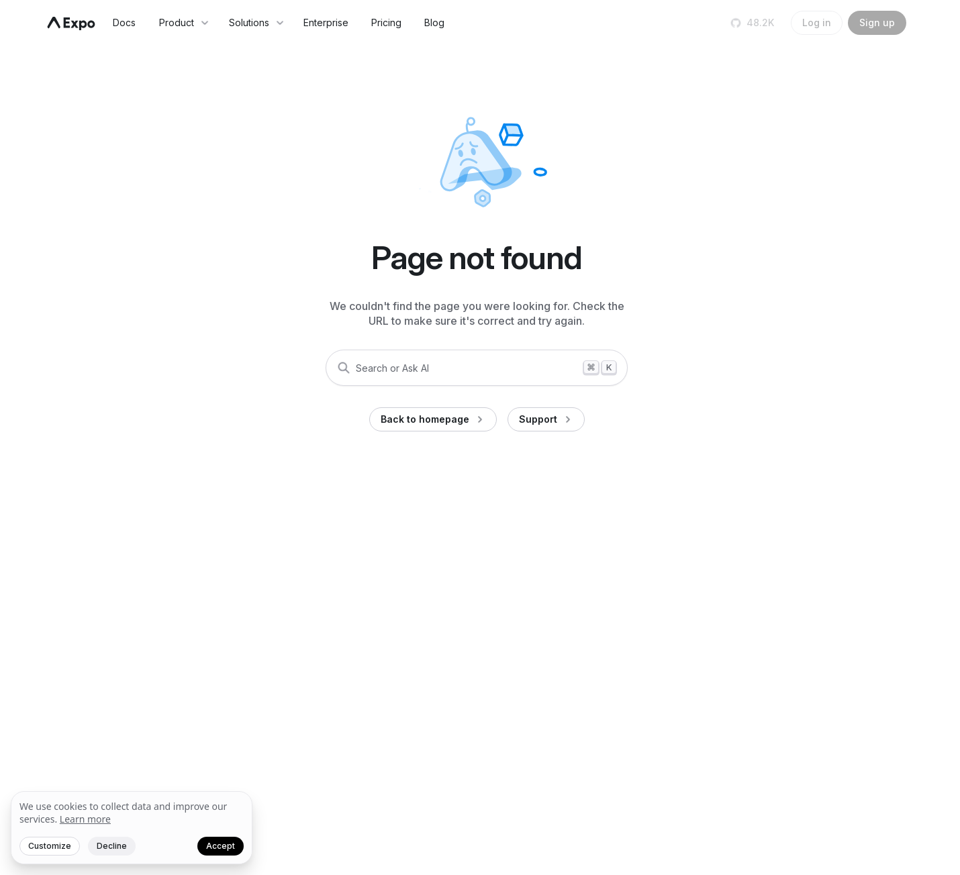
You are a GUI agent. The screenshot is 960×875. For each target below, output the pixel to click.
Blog (434, 22)
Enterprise (325, 22)
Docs (124, 22)
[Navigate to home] (71, 23)
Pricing (386, 22)
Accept (220, 846)
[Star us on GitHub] (753, 23)
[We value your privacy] (131, 828)
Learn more (85, 819)
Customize (49, 846)
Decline (112, 846)
